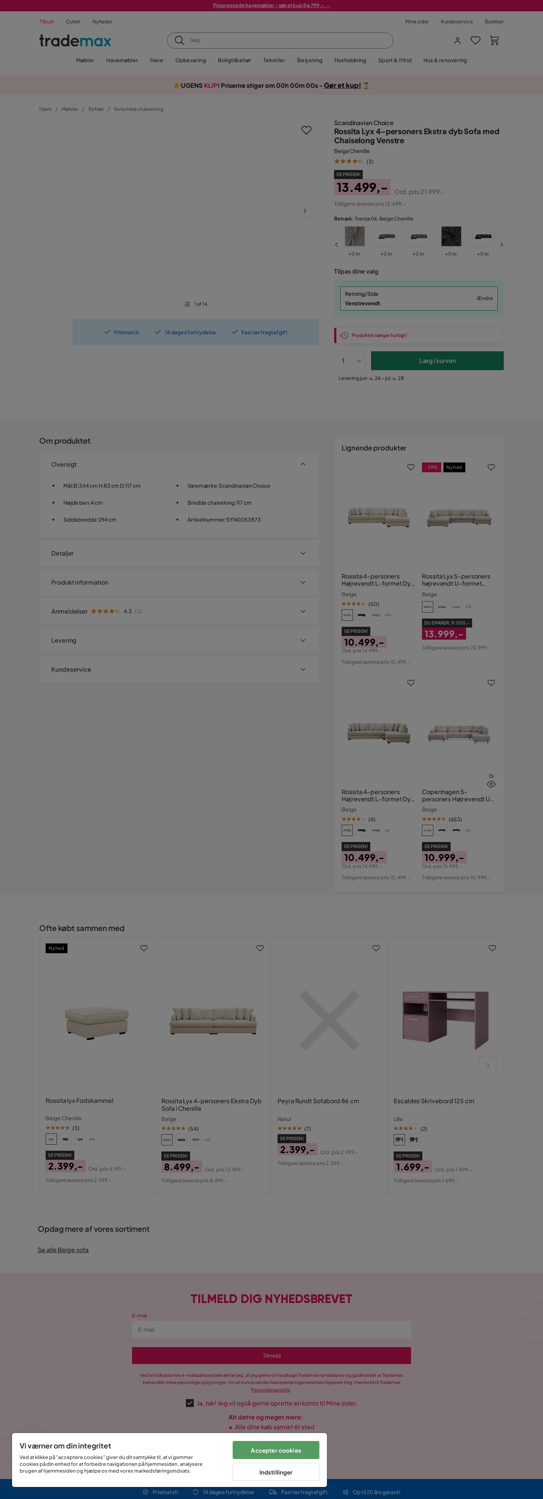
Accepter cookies (276, 1450)
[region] (169, 1460)
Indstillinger (276, 1472)
